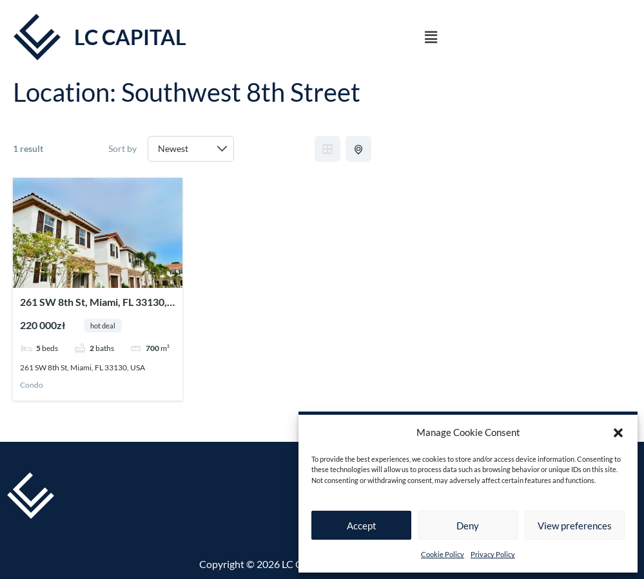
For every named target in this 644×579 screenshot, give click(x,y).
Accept (361, 525)
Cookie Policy (442, 554)
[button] (618, 432)
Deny (467, 525)
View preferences (575, 525)
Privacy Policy (493, 554)
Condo (31, 385)
